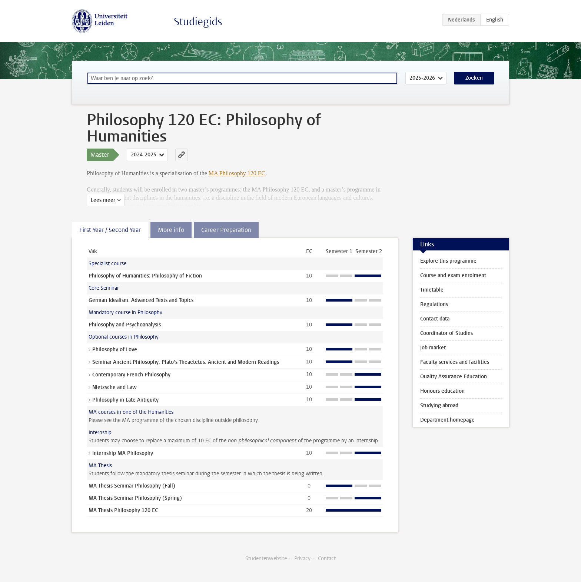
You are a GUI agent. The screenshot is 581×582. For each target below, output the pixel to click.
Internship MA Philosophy (122, 453)
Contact (327, 558)
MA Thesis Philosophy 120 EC (123, 510)
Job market (433, 347)
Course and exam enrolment (453, 275)
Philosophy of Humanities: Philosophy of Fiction (145, 275)
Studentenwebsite (266, 558)
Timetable (432, 289)
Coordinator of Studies (446, 333)
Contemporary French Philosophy (131, 374)
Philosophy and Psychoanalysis (125, 324)
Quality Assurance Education (453, 376)
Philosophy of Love (114, 349)
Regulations (434, 304)
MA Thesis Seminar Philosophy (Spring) (135, 498)
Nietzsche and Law (114, 387)
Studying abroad (439, 405)
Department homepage (447, 419)
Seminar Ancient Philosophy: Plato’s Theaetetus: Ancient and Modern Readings (185, 362)
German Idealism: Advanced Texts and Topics (141, 300)
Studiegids (198, 22)
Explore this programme (448, 261)
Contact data (434, 318)
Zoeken (474, 78)
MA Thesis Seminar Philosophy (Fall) (132, 485)
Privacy (302, 558)
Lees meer (103, 200)
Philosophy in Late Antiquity (125, 399)
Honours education (442, 391)
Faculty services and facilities (454, 362)
